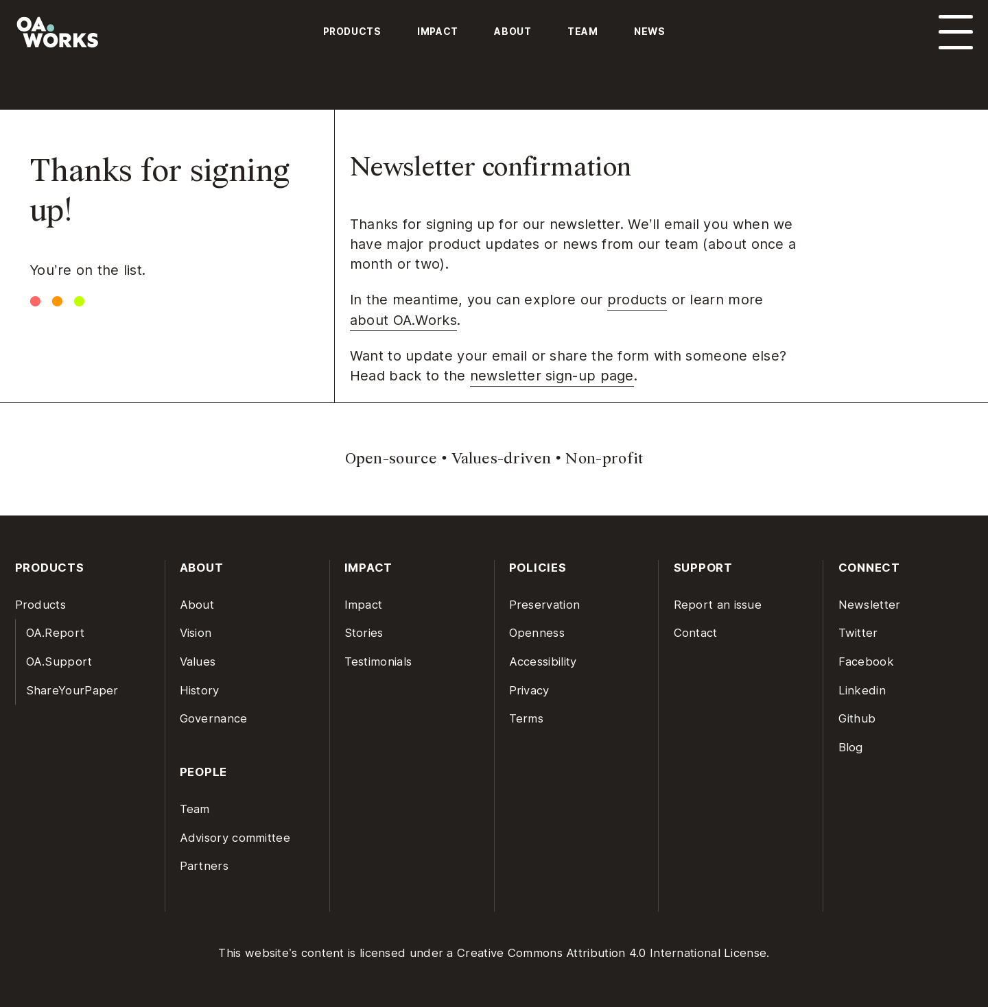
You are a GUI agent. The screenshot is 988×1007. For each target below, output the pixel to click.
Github (857, 718)
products (637, 299)
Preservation (544, 604)
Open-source (391, 458)
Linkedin (862, 690)
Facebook (866, 661)
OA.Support (59, 661)
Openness (537, 633)
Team (582, 31)
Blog (850, 747)
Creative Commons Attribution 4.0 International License (611, 953)
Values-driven (501, 458)
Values (198, 661)
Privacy (529, 690)
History (200, 690)
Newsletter (869, 604)
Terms (526, 718)
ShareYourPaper (72, 690)
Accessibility (543, 661)
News (650, 31)
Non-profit (604, 458)
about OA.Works (403, 320)
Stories (364, 633)
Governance (214, 718)
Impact (437, 31)
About (512, 31)
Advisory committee (235, 838)
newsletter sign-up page (552, 375)
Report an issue (718, 604)
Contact (696, 633)
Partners (204, 866)
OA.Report (55, 633)
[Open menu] (956, 32)
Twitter (858, 633)
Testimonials (378, 661)
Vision (196, 633)
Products (352, 31)
